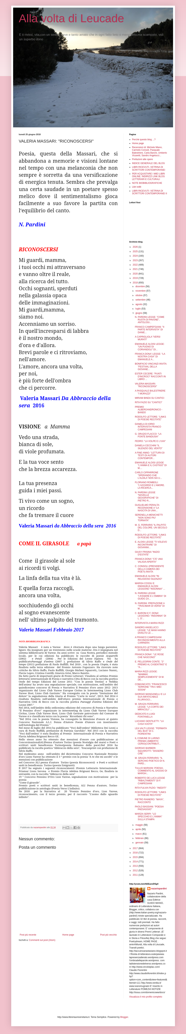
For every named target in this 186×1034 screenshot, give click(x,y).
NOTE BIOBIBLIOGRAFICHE (147, 183)
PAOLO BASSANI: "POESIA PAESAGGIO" (149, 808)
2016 (135, 852)
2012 (135, 870)
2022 (135, 264)
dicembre (140, 286)
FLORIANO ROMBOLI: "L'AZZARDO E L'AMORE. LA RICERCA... (150, 485)
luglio (138, 308)
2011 (135, 875)
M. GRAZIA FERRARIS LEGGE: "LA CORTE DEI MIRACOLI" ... (149, 707)
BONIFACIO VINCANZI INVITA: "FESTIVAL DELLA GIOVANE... (151, 366)
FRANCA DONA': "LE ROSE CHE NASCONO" (149, 655)
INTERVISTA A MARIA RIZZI (149, 623)
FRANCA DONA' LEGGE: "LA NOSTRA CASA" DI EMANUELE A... (150, 357)
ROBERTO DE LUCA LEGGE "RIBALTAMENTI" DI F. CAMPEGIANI (150, 781)
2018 (135, 282)
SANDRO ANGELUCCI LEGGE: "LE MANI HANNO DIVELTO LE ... (150, 630)
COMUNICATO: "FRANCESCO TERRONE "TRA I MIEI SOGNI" (151, 687)
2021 (135, 269)
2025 (135, 251)
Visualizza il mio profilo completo (145, 996)
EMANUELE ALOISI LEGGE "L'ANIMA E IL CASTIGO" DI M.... (151, 465)
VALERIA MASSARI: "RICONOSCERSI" (146, 385)
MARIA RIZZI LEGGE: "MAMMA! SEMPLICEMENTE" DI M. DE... (149, 675)
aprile (138, 829)
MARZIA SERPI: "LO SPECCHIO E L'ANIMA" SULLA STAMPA (148, 817)
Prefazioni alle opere (142, 159)
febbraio (139, 838)
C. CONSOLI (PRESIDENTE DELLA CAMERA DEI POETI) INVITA (149, 569)
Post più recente (28, 934)
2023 (135, 260)
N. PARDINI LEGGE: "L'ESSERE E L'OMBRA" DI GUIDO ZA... (150, 596)
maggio (139, 825)
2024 (135, 256)
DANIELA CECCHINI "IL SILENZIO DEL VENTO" (148, 447)
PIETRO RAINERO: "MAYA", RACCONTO (149, 800)
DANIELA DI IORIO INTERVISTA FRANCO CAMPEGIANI (148, 427)
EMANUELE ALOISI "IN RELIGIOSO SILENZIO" (148, 577)
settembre (140, 299)
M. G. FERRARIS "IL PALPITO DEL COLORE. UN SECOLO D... (151, 528)
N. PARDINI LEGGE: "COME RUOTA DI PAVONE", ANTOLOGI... (149, 320)
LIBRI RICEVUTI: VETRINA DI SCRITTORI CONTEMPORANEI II (149, 192)
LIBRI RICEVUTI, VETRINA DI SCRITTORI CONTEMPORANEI (148, 168)
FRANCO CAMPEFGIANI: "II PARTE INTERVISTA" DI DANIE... (149, 330)
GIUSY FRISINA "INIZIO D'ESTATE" (147, 553)
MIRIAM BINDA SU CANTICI (149, 398)
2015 (135, 857)
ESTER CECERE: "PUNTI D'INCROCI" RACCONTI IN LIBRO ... (150, 376)
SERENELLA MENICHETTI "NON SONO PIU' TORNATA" (149, 518)
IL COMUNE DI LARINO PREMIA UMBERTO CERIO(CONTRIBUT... (148, 741)
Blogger (124, 1017)
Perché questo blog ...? (144, 139)
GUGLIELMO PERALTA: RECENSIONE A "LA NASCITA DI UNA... (147, 508)
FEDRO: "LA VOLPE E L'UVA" (150, 441)
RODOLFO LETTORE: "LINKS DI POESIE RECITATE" (150, 418)
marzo (138, 834)
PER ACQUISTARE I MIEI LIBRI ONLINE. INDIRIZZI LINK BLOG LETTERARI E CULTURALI (148, 176)
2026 (135, 247)
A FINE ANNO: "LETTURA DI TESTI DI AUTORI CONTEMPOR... (149, 455)
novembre (140, 290)
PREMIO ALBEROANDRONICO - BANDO (148, 410)
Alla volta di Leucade (71, 18)
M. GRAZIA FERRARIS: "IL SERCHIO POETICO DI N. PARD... (150, 761)
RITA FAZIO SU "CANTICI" (148, 402)
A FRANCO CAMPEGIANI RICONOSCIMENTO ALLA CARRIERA (150, 640)
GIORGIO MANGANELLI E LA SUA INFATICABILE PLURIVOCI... (150, 697)
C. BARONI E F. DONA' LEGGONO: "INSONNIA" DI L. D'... (150, 616)
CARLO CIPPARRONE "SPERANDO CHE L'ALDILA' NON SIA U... (148, 475)
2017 (135, 848)
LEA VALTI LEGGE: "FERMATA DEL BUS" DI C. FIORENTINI (151, 731)
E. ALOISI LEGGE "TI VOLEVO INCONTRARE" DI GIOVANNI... (151, 545)
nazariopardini (159, 888)
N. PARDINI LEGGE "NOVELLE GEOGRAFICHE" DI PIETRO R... (146, 496)
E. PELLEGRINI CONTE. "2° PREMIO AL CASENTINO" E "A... (151, 664)
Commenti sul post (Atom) (42, 940)
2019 (135, 278)
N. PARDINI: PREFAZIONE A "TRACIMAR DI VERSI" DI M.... (149, 606)
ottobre (139, 295)
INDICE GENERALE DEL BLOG (148, 163)
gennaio (139, 842)
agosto (139, 304)
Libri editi (136, 187)
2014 (135, 861)
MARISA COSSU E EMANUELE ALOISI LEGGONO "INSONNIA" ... (150, 586)
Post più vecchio (108, 934)
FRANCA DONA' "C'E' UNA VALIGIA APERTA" (149, 560)
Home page (68, 934)
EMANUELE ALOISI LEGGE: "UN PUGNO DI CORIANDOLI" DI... (149, 347)
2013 (135, 866)
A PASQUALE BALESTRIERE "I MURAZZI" (150, 392)
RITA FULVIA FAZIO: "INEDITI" (150, 788)
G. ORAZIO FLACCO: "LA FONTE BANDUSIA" (148, 435)
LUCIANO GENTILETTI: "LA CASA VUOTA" (149, 722)
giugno (139, 313)
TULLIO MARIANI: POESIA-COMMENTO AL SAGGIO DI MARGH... (151, 771)
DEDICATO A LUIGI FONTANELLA (145, 715)
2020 (135, 273)
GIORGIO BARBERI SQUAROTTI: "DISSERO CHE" (149, 751)
